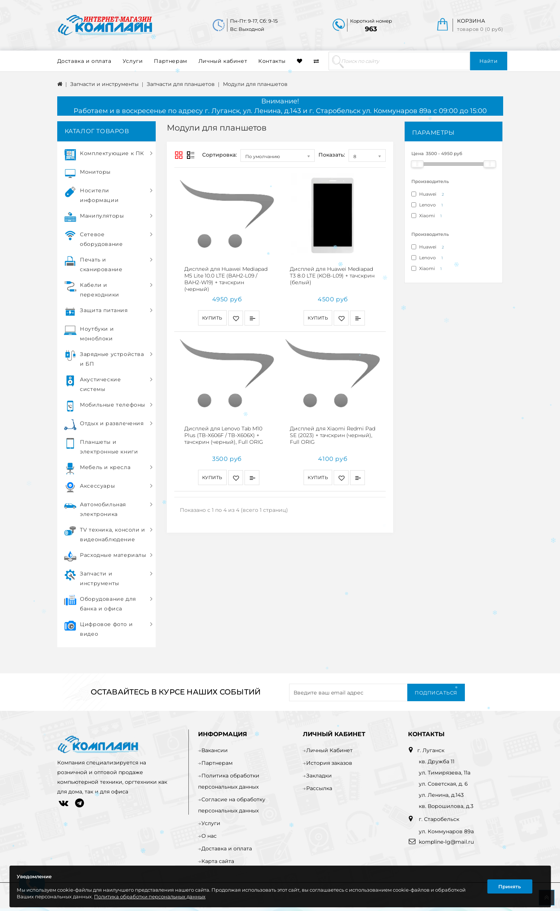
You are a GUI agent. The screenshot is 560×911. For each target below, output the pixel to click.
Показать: (331, 154)
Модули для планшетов (255, 84)
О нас (209, 836)
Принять (509, 886)
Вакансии (214, 750)
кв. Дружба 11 (436, 761)
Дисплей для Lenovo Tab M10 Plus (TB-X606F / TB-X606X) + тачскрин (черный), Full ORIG (223, 431)
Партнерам (170, 61)
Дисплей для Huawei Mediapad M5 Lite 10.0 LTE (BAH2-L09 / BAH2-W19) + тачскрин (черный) (226, 279)
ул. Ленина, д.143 (441, 795)
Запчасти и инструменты (104, 84)
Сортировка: (219, 154)
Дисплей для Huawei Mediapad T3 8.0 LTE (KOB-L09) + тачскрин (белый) (332, 276)
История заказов (329, 763)
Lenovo (428, 205)
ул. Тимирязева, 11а (444, 772)
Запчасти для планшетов (181, 84)
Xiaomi (427, 216)
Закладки (319, 775)
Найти (488, 61)
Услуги (133, 61)
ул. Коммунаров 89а (446, 831)
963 (371, 29)
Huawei (429, 194)
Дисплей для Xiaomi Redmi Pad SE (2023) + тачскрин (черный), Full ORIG (332, 431)
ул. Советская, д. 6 (443, 783)
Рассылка (319, 788)
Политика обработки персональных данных (149, 896)
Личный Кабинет (329, 750)
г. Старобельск (438, 819)
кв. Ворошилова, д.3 (446, 806)
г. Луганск (430, 750)
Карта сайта (217, 861)
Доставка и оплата (84, 61)
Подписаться (436, 693)
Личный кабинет (222, 61)
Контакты (272, 61)
